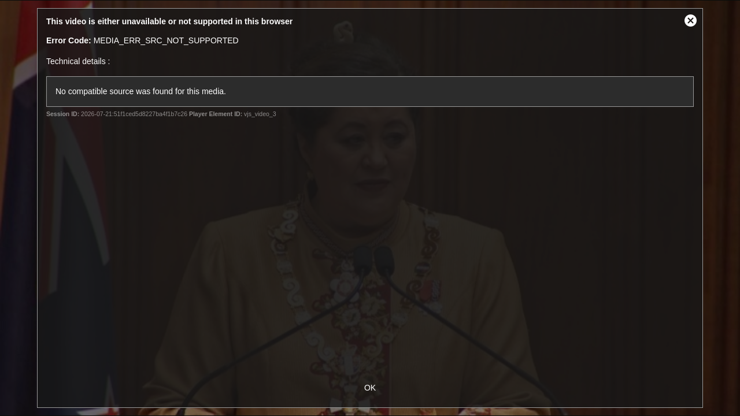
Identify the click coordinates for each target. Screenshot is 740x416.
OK (370, 387)
